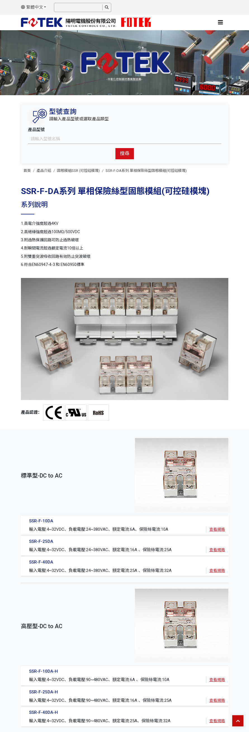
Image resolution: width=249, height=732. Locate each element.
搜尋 (124, 153)
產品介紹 (44, 171)
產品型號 (36, 129)
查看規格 (217, 529)
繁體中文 (32, 7)
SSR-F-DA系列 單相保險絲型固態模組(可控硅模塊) (146, 171)
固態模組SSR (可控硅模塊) (78, 171)
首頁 (27, 171)
